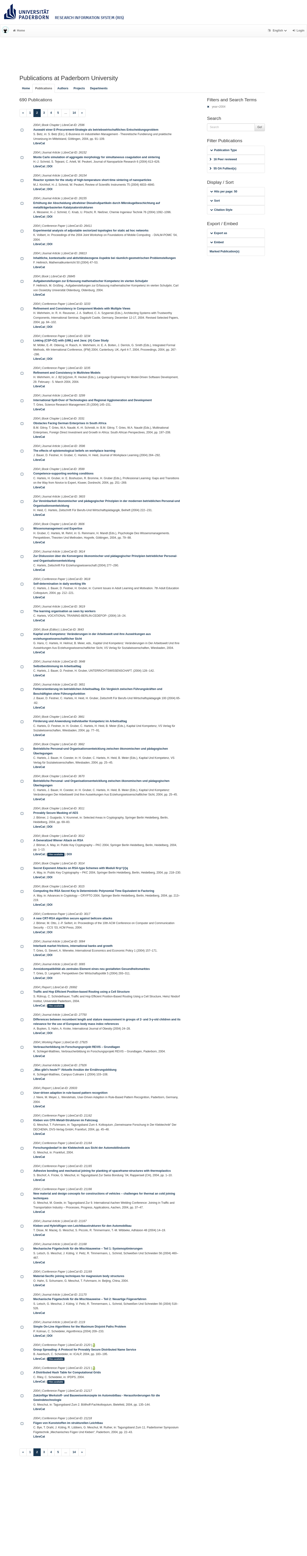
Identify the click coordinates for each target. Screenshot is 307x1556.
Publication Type (223, 150)
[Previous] (23, 113)
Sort (215, 200)
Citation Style (221, 210)
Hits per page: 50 (223, 191)
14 (74, 112)
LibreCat (39, 143)
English (278, 30)
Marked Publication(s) (224, 251)
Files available (55, 854)
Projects (79, 88)
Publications (43, 88)
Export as (218, 233)
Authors (62, 88)
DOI (49, 166)
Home (19, 30)
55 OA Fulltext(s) (223, 168)
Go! (259, 127)
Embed (217, 242)
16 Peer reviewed (223, 159)
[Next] (82, 113)
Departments (99, 88)
